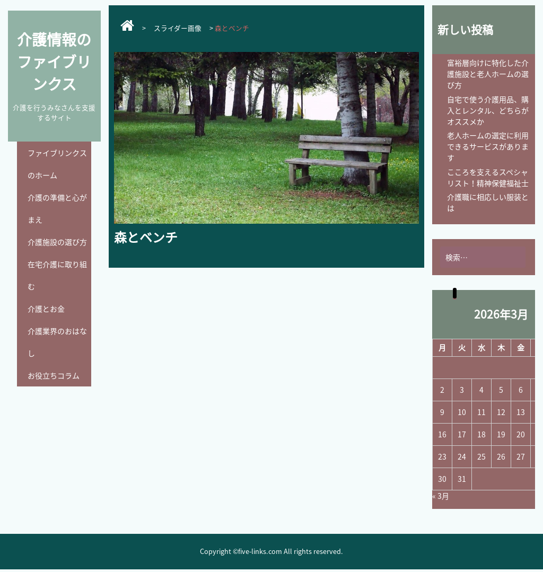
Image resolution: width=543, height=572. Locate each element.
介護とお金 (46, 308)
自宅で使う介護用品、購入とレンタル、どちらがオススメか (488, 110)
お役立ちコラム (54, 375)
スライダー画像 (178, 28)
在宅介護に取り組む (57, 275)
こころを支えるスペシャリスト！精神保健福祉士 (488, 177)
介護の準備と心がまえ (57, 208)
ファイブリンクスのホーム (57, 163)
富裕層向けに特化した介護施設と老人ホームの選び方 (488, 73)
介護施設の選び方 (57, 241)
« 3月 (440, 495)
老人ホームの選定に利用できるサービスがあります (488, 146)
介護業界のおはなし (57, 341)
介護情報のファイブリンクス (54, 62)
